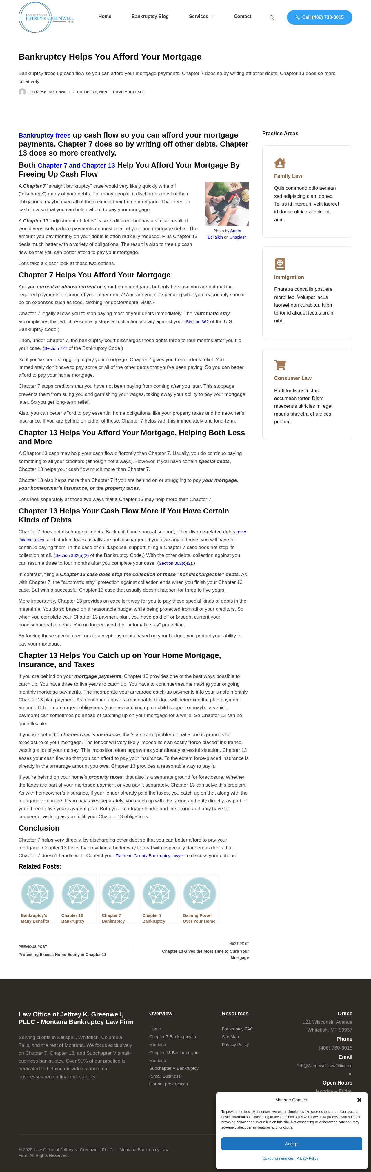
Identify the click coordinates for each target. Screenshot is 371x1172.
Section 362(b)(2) (74, 555)
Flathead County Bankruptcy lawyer (154, 855)
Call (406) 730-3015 (320, 17)
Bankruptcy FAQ (240, 1029)
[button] (359, 1100)
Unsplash (238, 237)
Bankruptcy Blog (150, 16)
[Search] (272, 17)
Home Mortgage (129, 92)
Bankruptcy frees (49, 135)
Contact (242, 16)
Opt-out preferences (278, 1158)
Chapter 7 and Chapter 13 (83, 165)
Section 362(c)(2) (178, 563)
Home (105, 16)
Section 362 (199, 321)
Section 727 (57, 348)
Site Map (231, 1037)
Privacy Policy (307, 1158)
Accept (292, 1143)
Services (202, 16)
